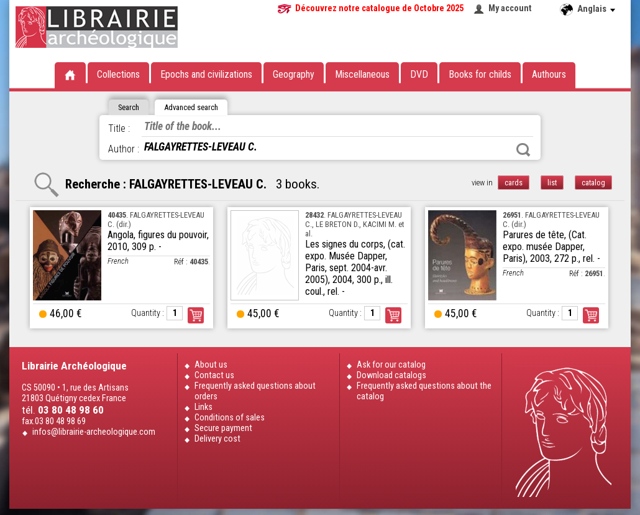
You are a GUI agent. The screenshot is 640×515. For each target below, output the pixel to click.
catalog (593, 182)
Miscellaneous (362, 74)
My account (510, 8)
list (552, 182)
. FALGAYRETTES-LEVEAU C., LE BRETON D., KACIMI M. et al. (354, 224)
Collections (118, 74)
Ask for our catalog (391, 365)
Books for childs (480, 74)
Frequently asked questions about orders (255, 391)
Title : (119, 128)
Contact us (214, 375)
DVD (419, 74)
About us (210, 365)
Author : (123, 149)
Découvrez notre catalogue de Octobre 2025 (379, 8)
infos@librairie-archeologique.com (93, 432)
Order (196, 315)
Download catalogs (391, 375)
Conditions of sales (229, 417)
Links (203, 407)
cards (514, 182)
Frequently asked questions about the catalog (424, 391)
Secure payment (223, 428)
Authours (549, 74)
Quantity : (147, 313)
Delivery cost (217, 439)
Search (523, 149)
